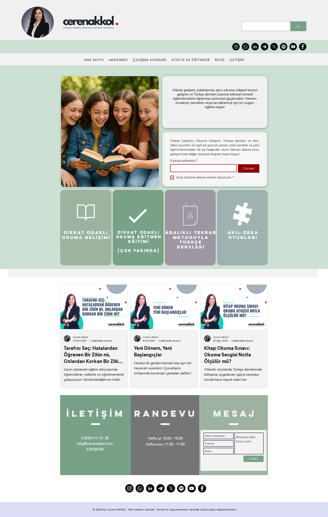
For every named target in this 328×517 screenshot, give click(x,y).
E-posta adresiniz (183, 161)
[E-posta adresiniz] (202, 168)
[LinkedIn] (255, 46)
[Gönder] (253, 459)
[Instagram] (236, 46)
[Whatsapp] (245, 46)
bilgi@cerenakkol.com (95, 443)
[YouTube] (293, 46)
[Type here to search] (263, 26)
